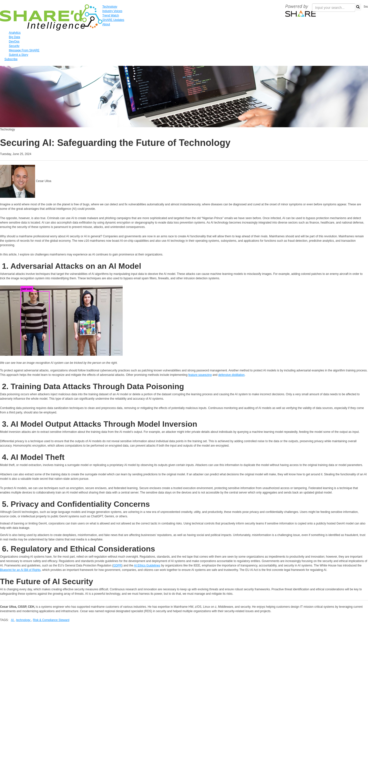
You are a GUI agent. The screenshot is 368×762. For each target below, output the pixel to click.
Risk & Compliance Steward (51, 620)
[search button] (358, 7)
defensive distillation (231, 375)
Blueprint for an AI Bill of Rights (20, 570)
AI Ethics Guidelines (147, 565)
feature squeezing (200, 375)
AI (12, 620)
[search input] (333, 7)
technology (23, 620)
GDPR (117, 565)
